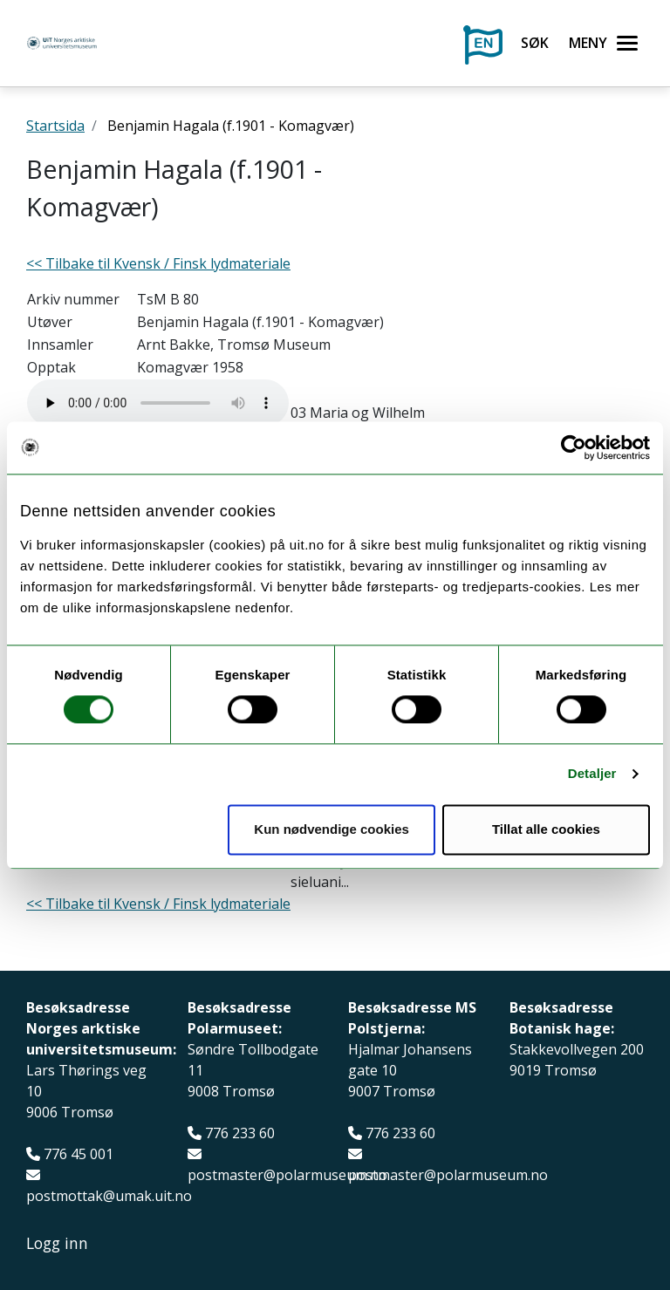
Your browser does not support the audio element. (158, 403)
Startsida (55, 125)
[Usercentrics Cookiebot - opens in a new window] (573, 447)
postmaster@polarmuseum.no (287, 1175)
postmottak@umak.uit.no (109, 1196)
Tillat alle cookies (546, 829)
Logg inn (57, 1243)
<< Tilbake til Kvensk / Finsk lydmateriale (158, 263)
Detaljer (592, 774)
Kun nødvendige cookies (331, 829)
